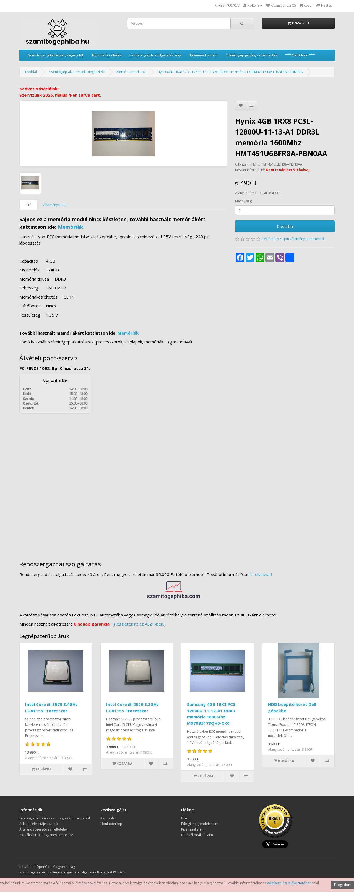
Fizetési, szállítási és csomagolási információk (55, 818)
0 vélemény (270, 239)
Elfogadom (342, 884)
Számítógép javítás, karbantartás (251, 55)
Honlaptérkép (111, 823)
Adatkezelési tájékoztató (38, 823)
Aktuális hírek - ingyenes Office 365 (46, 834)
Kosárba (285, 226)
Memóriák (70, 226)
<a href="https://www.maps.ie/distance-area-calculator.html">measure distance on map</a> (177, 483)
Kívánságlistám (192, 829)
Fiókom (187, 818)
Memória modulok (130, 72)
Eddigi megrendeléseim (199, 823)
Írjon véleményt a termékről (303, 239)
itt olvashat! (261, 574)
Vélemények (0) (54, 204)
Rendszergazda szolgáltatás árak (155, 55)
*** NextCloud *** (300, 55)
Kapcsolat (108, 818)
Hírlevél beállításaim (197, 834)
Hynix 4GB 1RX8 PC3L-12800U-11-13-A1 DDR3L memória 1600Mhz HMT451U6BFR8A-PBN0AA (230, 72)
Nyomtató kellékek (106, 55)
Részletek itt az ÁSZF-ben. (139, 624)
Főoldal (31, 72)
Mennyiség (243, 201)
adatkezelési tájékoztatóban (289, 883)
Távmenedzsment (203, 55)
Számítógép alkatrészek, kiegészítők (56, 55)
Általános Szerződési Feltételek (43, 829)
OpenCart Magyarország (55, 866)
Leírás (28, 204)
